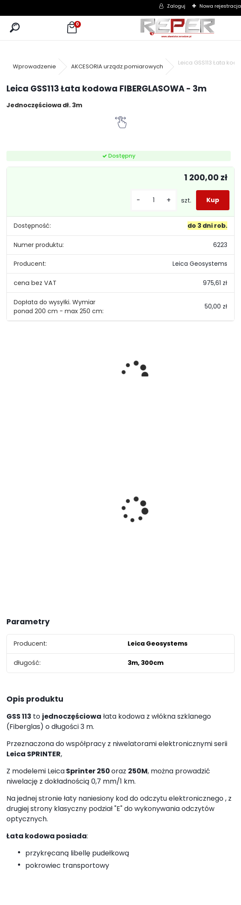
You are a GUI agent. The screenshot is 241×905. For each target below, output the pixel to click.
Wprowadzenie (34, 66)
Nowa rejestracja (220, 6)
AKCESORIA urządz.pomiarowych (117, 66)
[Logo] (178, 28)
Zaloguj (176, 6)
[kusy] (154, 200)
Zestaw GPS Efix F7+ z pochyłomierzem (201, 494)
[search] (15, 28)
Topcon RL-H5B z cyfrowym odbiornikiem (88, 501)
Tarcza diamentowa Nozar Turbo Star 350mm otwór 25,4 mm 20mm (34, 494)
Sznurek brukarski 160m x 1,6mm (136, 492)
